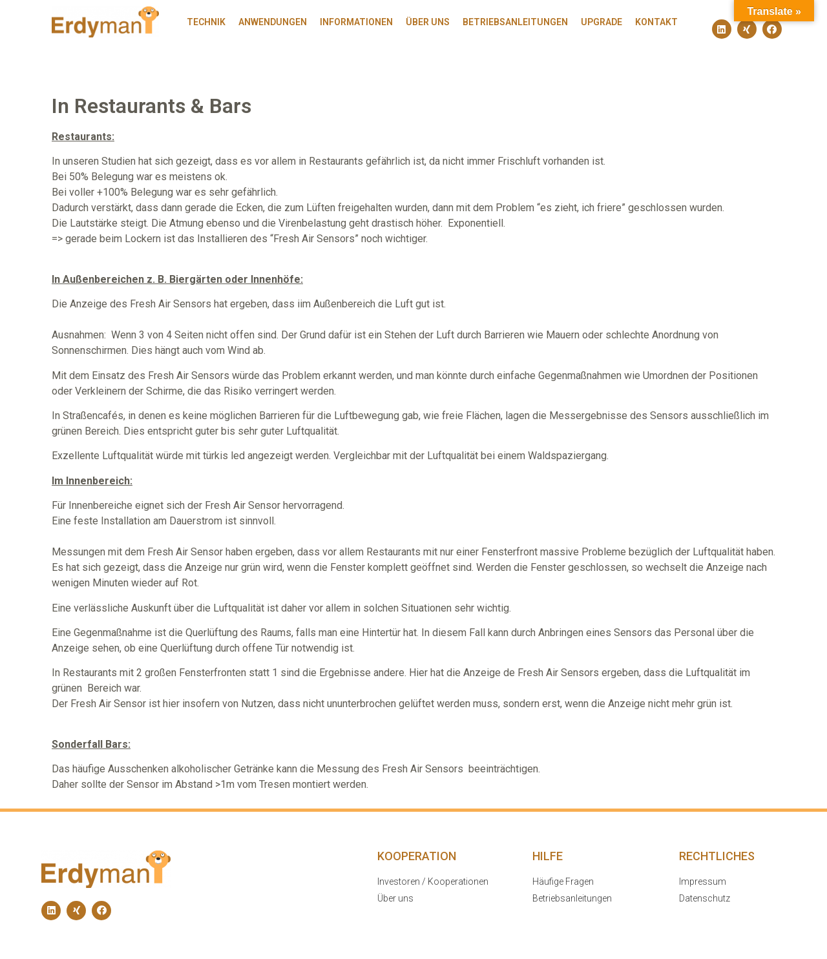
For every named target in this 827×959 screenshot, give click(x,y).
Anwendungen (272, 22)
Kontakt (656, 22)
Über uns (428, 22)
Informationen (356, 22)
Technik (206, 22)
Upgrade (601, 22)
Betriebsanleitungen (515, 22)
